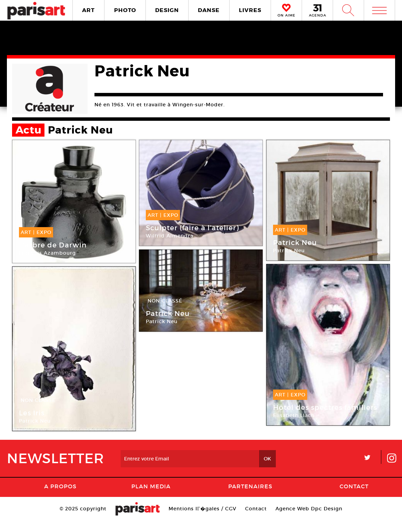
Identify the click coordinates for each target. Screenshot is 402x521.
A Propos (60, 486)
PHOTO (125, 10)
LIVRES (250, 10)
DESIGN (167, 10)
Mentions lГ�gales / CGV (203, 509)
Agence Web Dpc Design (308, 509)
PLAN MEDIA (151, 486)
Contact (354, 486)
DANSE (209, 10)
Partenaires (250, 486)
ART (88, 10)
